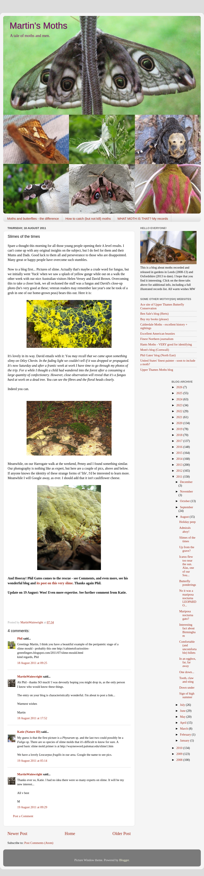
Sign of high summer (186, 695)
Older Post (121, 833)
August (185, 516)
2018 (179, 435)
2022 (179, 411)
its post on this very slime (55, 583)
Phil (20, 638)
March (184, 728)
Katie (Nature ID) (28, 731)
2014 (179, 458)
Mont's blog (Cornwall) (154, 349)
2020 (179, 423)
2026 (179, 387)
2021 (179, 417)
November (186, 491)
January (185, 740)
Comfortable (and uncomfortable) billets (187, 647)
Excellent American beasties (157, 333)
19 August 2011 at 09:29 (32, 807)
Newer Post (17, 833)
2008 (179, 759)
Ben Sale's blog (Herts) (154, 313)
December (186, 482)
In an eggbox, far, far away (187, 662)
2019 (179, 429)
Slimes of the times (187, 539)
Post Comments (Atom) (38, 843)
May (183, 716)
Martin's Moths (38, 26)
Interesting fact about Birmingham (187, 630)
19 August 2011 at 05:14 (32, 760)
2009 (179, 754)
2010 (179, 748)
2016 (179, 447)
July (183, 704)
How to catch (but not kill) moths (88, 218)
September (186, 507)
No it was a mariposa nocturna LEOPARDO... (187, 598)
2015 (179, 452)
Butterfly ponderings (187, 582)
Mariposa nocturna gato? (186, 615)
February (186, 734)
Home (70, 833)
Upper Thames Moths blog (156, 369)
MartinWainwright (29, 676)
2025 (179, 393)
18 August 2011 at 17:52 (32, 718)
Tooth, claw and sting (186, 679)
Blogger (124, 860)
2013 (179, 464)
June (183, 710)
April (183, 722)
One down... (186, 672)
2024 (179, 399)
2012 (179, 470)
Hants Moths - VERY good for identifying (166, 344)
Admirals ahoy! (185, 529)
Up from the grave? (186, 548)
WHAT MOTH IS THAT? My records (142, 218)
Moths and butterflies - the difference (33, 218)
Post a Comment (23, 816)
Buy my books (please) (154, 319)
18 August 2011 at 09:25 (32, 663)
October (185, 501)
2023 (179, 405)
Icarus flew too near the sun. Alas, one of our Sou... (186, 566)
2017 (179, 441)
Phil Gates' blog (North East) (158, 355)
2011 (179, 476)
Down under (186, 687)
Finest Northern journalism (156, 339)
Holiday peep (187, 522)
